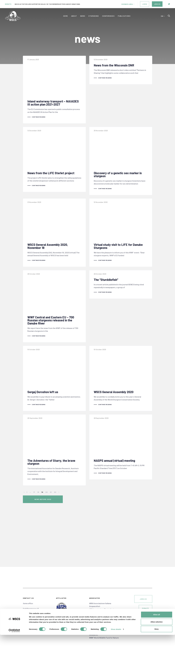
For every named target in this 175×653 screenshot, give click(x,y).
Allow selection (156, 640)
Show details (116, 647)
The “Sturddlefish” (120, 286)
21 (51, 495)
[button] (127, 4)
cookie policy (146, 618)
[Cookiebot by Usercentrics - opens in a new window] (14, 648)
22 (55, 495)
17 (34, 495)
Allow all (156, 633)
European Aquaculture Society (104, 620)
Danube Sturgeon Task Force (104, 618)
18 (38, 495)
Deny (157, 647)
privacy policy (146, 621)
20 (46, 495)
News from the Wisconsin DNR (120, 70)
